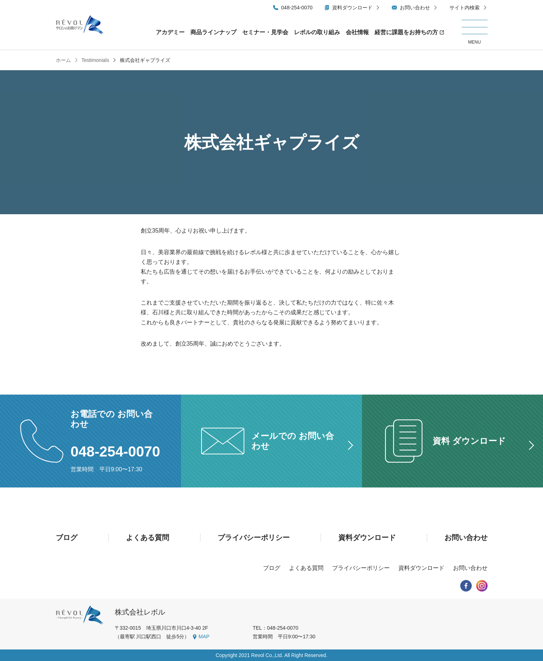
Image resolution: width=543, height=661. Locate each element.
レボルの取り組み (317, 32)
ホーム (63, 60)
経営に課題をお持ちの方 (406, 32)
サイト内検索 (464, 7)
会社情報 (357, 32)
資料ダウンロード (352, 7)
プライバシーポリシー (254, 537)
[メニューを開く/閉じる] (475, 32)
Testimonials (94, 60)
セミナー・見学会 (265, 32)
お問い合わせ (415, 7)
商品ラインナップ (213, 32)
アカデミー (170, 32)
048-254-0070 (296, 7)
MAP (204, 636)
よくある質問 (147, 537)
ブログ (66, 537)
